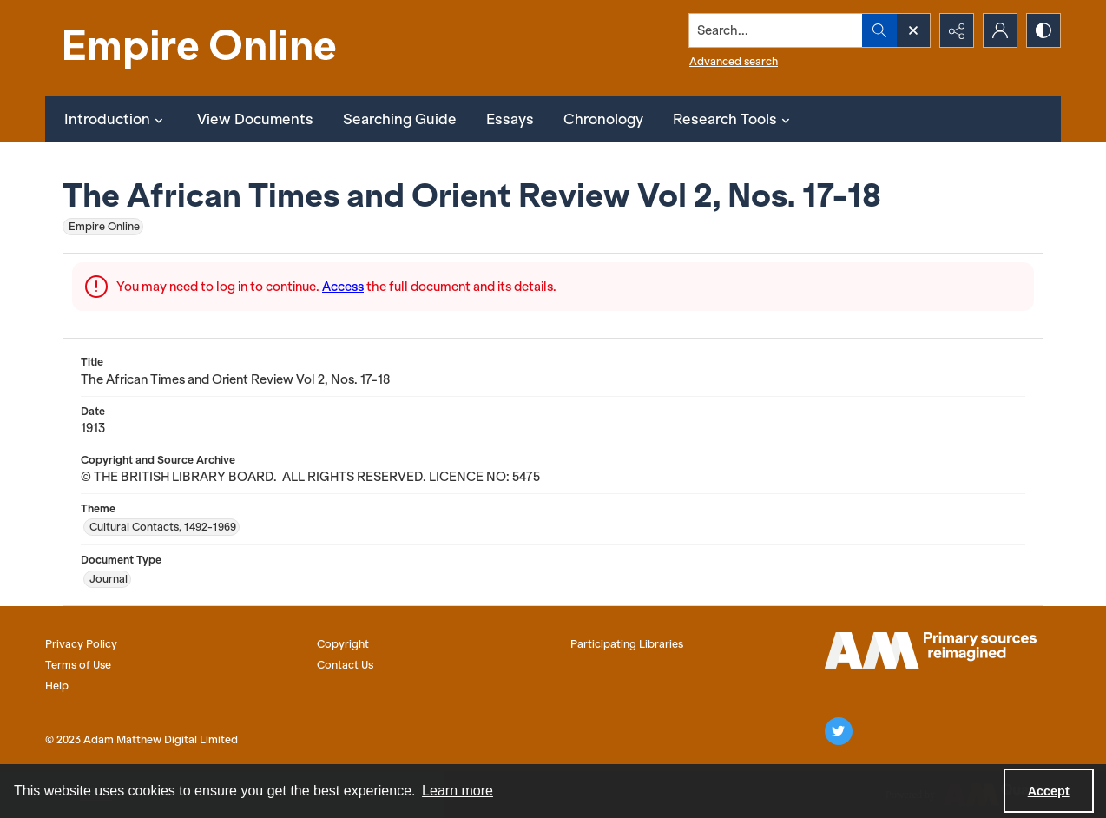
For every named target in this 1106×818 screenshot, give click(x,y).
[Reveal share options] (956, 30)
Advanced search (733, 61)
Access (343, 286)
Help (57, 685)
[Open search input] (913, 30)
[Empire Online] (201, 47)
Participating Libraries (626, 643)
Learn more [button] (457, 790)
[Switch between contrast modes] (1043, 30)
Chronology (603, 119)
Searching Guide (400, 119)
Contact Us (345, 664)
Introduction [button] (116, 119)
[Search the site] (776, 30)
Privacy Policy (81, 643)
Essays (510, 119)
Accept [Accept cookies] (1049, 791)
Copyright (343, 643)
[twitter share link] (839, 731)
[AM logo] (931, 650)
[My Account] (1000, 30)
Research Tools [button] (733, 119)
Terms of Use (78, 664)
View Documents (255, 119)
